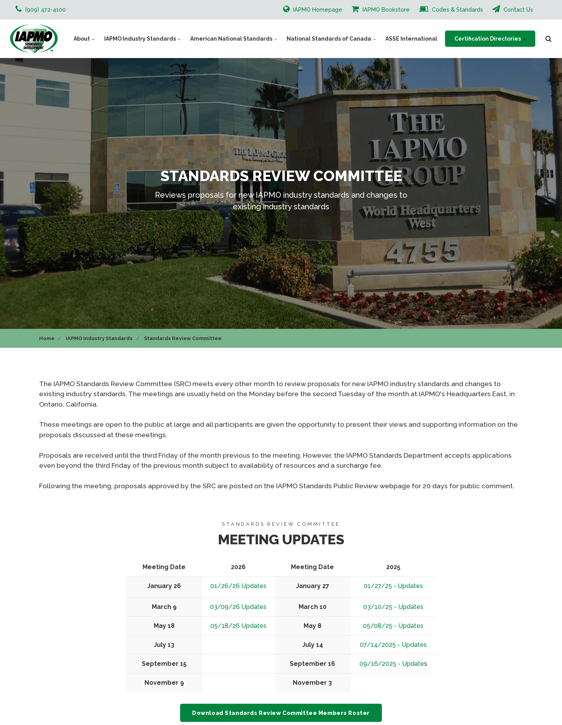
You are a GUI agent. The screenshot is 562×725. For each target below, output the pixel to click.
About (84, 39)
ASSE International (411, 39)
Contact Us (512, 9)
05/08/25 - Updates (393, 625)
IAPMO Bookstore (381, 9)
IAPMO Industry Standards (142, 39)
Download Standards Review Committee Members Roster (281, 713)
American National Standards (233, 39)
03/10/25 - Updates (393, 606)
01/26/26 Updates (238, 586)
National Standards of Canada (331, 39)
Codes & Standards (451, 9)
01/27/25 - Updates (393, 586)
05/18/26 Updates (238, 625)
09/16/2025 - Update (391, 663)
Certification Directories (490, 39)
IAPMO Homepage (312, 9)
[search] (548, 38)
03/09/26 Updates (238, 606)
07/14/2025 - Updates (393, 644)
